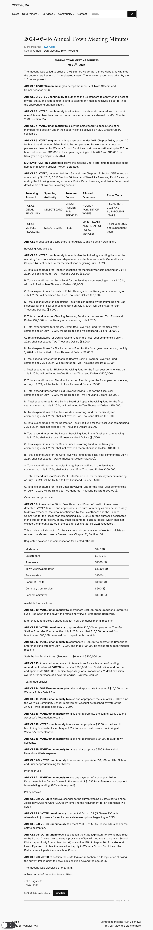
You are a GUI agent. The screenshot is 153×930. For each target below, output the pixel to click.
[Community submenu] (73, 14)
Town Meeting (69, 50)
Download (60, 893)
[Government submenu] (38, 14)
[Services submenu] (54, 14)
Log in (16, 921)
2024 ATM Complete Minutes (38, 893)
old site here (133, 925)
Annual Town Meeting (46, 50)
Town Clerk (48, 46)
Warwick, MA (20, 5)
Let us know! (133, 921)
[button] (8, 925)
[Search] (131, 14)
